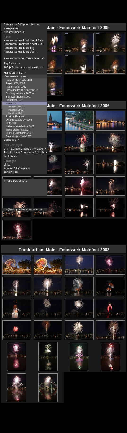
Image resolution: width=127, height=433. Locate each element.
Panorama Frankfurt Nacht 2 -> (23, 44)
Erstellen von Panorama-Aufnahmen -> (28, 152)
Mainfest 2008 (15, 113)
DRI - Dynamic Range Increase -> (25, 148)
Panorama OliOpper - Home (21, 24)
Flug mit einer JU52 (16, 86)
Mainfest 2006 (15, 110)
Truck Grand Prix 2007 (18, 129)
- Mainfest (11, 103)
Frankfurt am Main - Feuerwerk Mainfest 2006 (63, 105)
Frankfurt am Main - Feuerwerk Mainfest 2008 (63, 249)
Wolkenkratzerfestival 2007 (20, 126)
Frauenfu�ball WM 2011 (19, 80)
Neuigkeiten (11, 28)
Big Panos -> (12, 63)
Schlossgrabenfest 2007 (18, 96)
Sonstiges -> (11, 139)
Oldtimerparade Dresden (19, 120)
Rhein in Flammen (15, 116)
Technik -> (10, 156)
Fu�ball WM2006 (15, 83)
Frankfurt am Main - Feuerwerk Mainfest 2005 (63, 27)
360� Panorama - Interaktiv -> (23, 67)
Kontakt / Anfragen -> (17, 168)
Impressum (11, 172)
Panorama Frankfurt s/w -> (20, 51)
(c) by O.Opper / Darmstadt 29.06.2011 (24, 209)
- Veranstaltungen (15, 76)
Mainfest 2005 (15, 106)
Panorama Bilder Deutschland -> (24, 58)
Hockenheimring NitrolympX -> (22, 90)
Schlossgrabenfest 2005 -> (20, 93)
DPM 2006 (11, 123)
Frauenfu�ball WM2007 (18, 136)
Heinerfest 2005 (14, 100)
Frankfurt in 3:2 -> (15, 72)
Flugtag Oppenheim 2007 (19, 133)
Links (7, 164)
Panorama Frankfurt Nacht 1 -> (23, 40)
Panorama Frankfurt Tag (19, 48)
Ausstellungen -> (14, 32)
